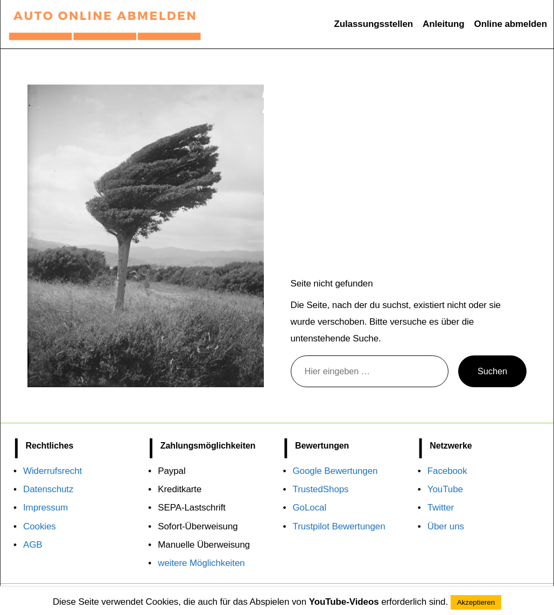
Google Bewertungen (335, 471)
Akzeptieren (476, 602)
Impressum (45, 507)
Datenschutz (48, 489)
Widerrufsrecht (52, 471)
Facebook (447, 471)
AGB (33, 545)
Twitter (440, 507)
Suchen (492, 371)
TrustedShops (321, 489)
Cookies (39, 526)
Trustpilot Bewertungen (339, 526)
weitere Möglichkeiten (201, 563)
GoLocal (310, 507)
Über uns (445, 526)
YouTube (445, 489)
